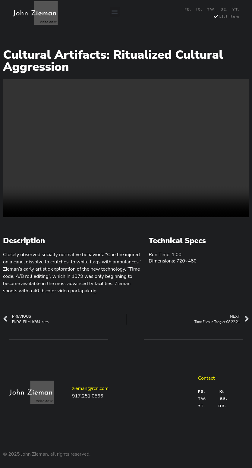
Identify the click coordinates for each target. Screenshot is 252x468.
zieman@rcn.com (90, 388)
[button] (115, 12)
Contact (206, 378)
